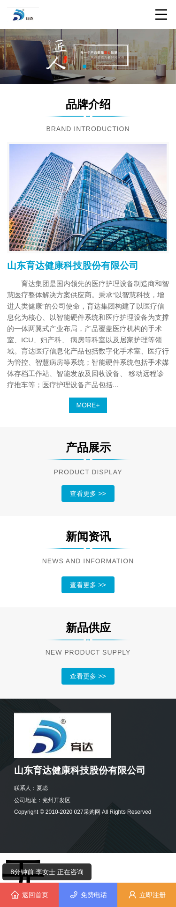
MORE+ (87, 405)
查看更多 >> (88, 493)
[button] (84, 66)
